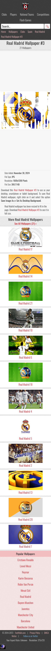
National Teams (27, 14)
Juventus (25, 609)
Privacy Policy (35, 632)
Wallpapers (13, 31)
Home (3, 31)
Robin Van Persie (25, 584)
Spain (30, 31)
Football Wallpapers (25, 6)
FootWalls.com (20, 632)
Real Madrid (40, 31)
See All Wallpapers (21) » (25, 223)
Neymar (25, 572)
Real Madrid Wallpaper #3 (12, 36)
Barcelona (25, 621)
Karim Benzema (25, 578)
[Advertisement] (25, 71)
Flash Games (25, 20)
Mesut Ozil (25, 590)
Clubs (4, 14)
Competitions (43, 14)
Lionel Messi (25, 566)
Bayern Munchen (25, 603)
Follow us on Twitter (30, 636)
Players (13, 14)
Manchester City (25, 615)
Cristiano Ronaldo (25, 560)
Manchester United (25, 627)
